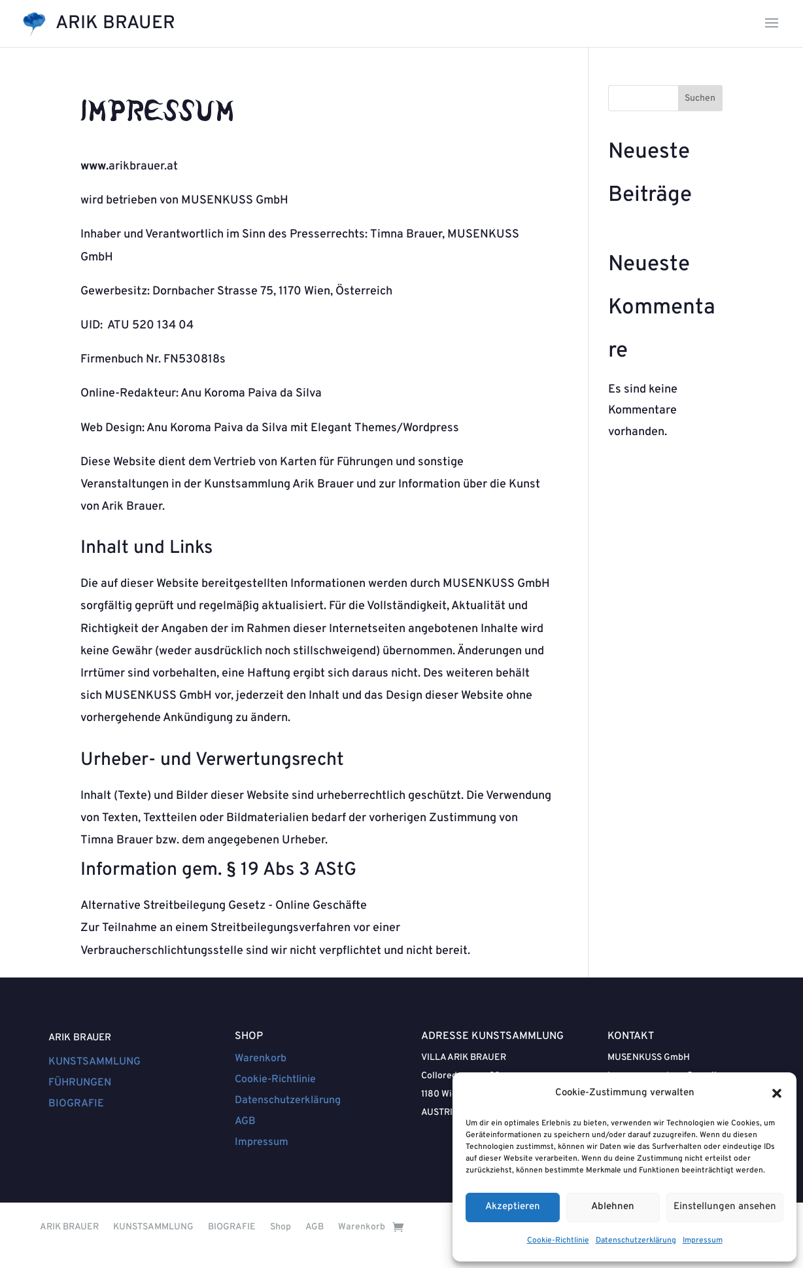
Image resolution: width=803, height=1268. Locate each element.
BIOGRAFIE (76, 1103)
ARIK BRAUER (79, 1038)
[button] (776, 1093)
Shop (280, 1227)
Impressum (703, 1240)
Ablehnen (612, 1207)
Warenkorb (260, 1058)
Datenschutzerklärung (636, 1240)
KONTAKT (630, 1036)
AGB (245, 1121)
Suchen (700, 98)
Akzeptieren (512, 1207)
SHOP (249, 1036)
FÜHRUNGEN (79, 1082)
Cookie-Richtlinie (558, 1240)
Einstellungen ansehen (725, 1207)
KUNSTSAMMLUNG (94, 1061)
